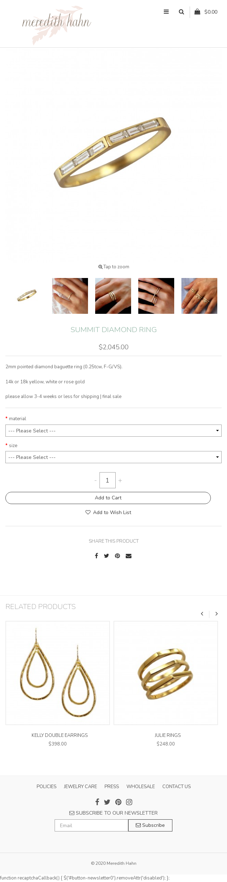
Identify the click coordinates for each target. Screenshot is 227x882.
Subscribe (150, 825)
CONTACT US (176, 786)
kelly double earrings (60, 735)
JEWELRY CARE (80, 786)
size (13, 445)
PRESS (112, 786)
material (17, 419)
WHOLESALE (140, 786)
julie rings (168, 735)
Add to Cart (108, 497)
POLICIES (46, 786)
